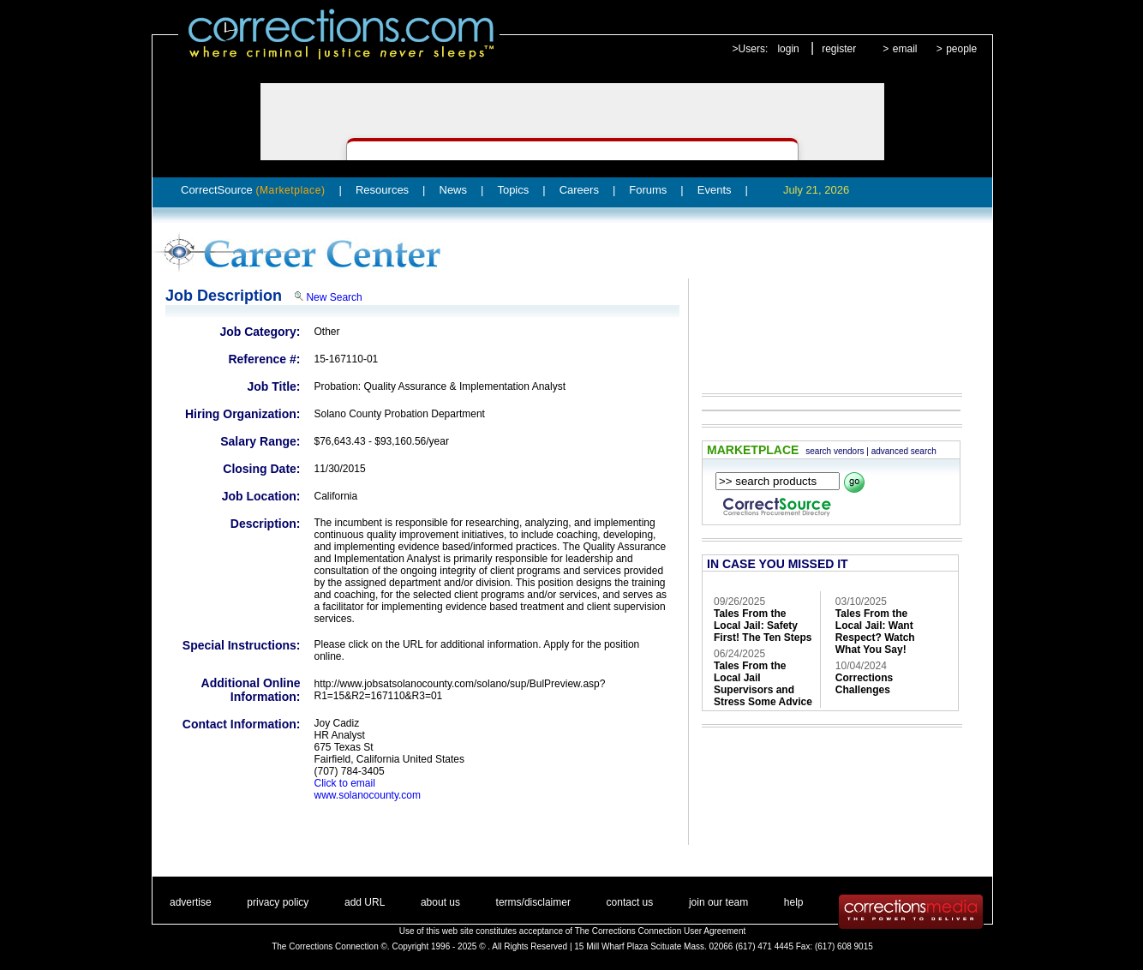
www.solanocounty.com (368, 795)
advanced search (904, 451)
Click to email (344, 783)
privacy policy (277, 902)
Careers (579, 189)
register (839, 49)
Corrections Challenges (864, 684)
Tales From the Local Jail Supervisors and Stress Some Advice (763, 684)
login (788, 49)
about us (440, 902)
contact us (630, 902)
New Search (334, 297)
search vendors (834, 451)
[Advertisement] (823, 324)
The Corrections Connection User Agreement (660, 931)
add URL (364, 902)
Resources (382, 189)
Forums (648, 189)
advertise (191, 902)
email (905, 49)
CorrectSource (253, 189)
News (454, 189)
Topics (513, 189)
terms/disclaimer (533, 902)
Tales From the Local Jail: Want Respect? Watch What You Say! (875, 632)
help (794, 902)
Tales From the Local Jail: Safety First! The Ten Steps (762, 626)
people (961, 49)
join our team (718, 902)
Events (714, 189)
